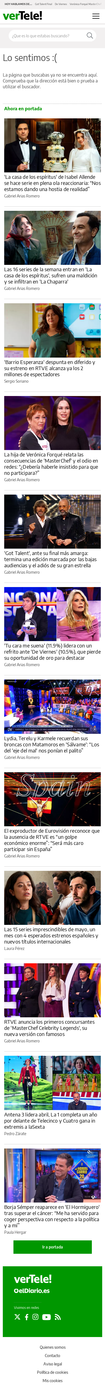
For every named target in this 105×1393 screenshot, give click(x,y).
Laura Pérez (14, 948)
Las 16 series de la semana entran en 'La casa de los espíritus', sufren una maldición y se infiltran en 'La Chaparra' (50, 275)
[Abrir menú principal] (95, 16)
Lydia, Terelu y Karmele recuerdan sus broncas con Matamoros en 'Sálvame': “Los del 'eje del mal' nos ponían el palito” (51, 744)
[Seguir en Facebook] (27, 1317)
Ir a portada (52, 1247)
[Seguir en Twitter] (17, 1317)
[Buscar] (89, 35)
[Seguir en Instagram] (35, 1317)
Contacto (52, 1355)
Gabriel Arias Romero (22, 196)
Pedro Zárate (15, 1133)
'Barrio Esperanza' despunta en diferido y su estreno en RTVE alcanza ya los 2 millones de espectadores (49, 368)
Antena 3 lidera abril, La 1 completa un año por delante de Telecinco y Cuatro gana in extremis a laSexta (50, 1120)
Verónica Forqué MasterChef (85, 4)
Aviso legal (52, 1364)
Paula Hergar (15, 1232)
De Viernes (61, 4)
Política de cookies (52, 1372)
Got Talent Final (43, 4)
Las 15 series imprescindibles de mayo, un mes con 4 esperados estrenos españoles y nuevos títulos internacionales (51, 935)
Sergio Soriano (16, 381)
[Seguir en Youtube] (46, 1317)
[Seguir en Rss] (58, 1317)
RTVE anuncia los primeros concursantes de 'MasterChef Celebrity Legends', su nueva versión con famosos (49, 1027)
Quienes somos (53, 1347)
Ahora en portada (23, 108)
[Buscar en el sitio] (46, 35)
